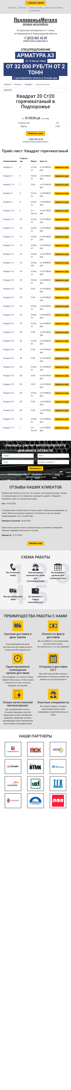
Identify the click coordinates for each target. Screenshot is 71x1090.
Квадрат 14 (8, 245)
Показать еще (35, 543)
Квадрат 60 (8, 393)
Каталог (22, 8)
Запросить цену (35, 133)
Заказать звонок (35, 3)
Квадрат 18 (8, 271)
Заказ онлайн (36, 8)
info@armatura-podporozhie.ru (35, 40)
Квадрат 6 (8, 167)
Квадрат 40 (8, 341)
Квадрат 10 (8, 219)
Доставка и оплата (54, 8)
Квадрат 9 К (8, 210)
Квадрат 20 (8, 280)
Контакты (35, 10)
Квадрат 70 (8, 419)
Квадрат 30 (8, 323)
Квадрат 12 (8, 237)
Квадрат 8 (8, 193)
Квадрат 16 (8, 254)
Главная (12, 8)
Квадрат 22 (8, 306)
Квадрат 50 (8, 367)
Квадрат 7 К (8, 184)
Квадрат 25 (8, 315)
